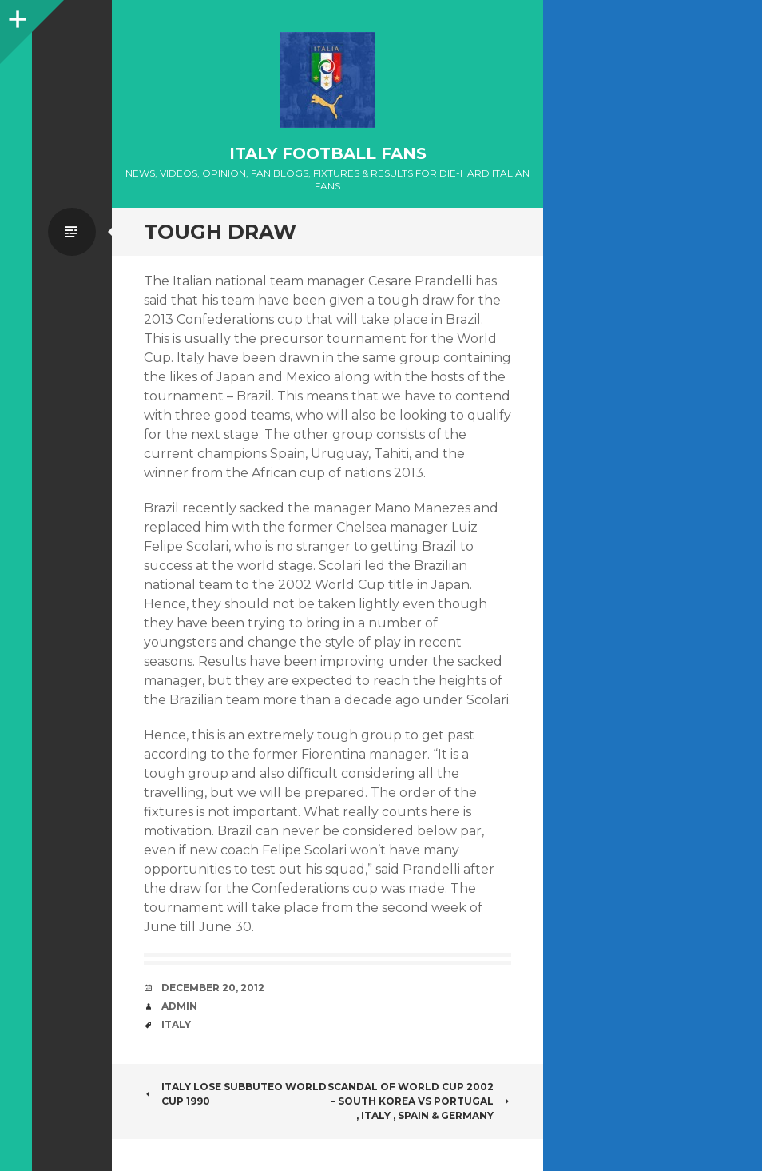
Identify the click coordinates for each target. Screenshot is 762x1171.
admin (179, 1006)
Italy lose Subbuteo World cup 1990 (235, 1094)
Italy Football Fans (328, 153)
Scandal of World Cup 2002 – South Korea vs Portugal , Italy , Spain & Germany (419, 1101)
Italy (176, 1024)
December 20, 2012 (212, 988)
